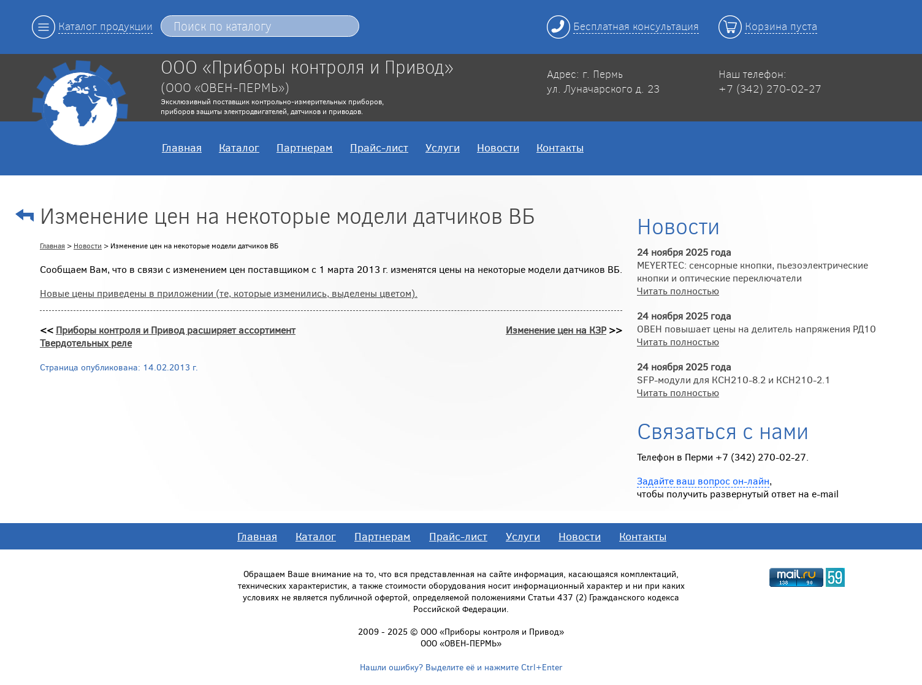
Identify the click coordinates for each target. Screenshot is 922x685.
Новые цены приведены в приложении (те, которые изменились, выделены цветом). (228, 292)
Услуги (442, 147)
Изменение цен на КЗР (556, 329)
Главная (182, 147)
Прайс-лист (379, 147)
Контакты (560, 147)
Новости (498, 147)
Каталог (239, 147)
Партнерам (304, 147)
